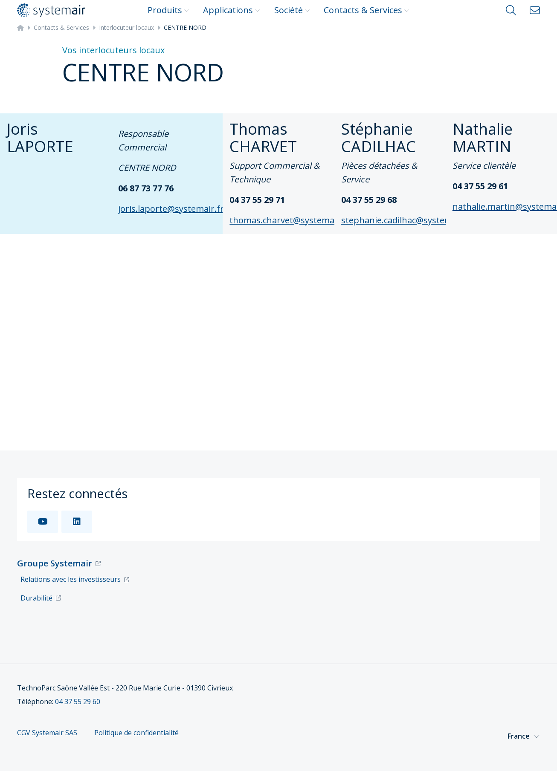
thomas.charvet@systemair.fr (289, 220)
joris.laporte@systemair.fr (171, 208)
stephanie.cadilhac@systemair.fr (407, 220)
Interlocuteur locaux (126, 27)
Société (292, 10)
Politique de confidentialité (136, 733)
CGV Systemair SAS (47, 733)
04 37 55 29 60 (77, 701)
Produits (168, 10)
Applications (231, 10)
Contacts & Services (366, 10)
